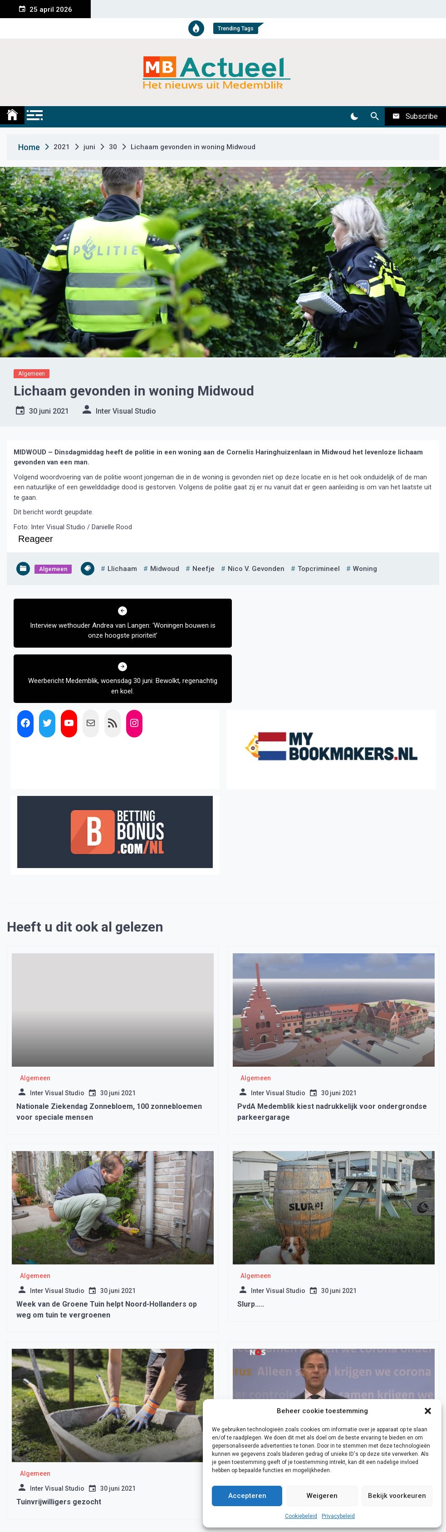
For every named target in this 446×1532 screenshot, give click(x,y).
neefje (203, 569)
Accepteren (247, 1496)
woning (365, 569)
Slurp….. (250, 1248)
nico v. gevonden (256, 569)
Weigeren (322, 1496)
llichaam (122, 569)
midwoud (164, 569)
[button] (427, 1410)
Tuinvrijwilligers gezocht (58, 1446)
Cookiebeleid (301, 1516)
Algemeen (31, 373)
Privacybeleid (338, 1516)
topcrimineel (319, 569)
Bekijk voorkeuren (397, 1496)
